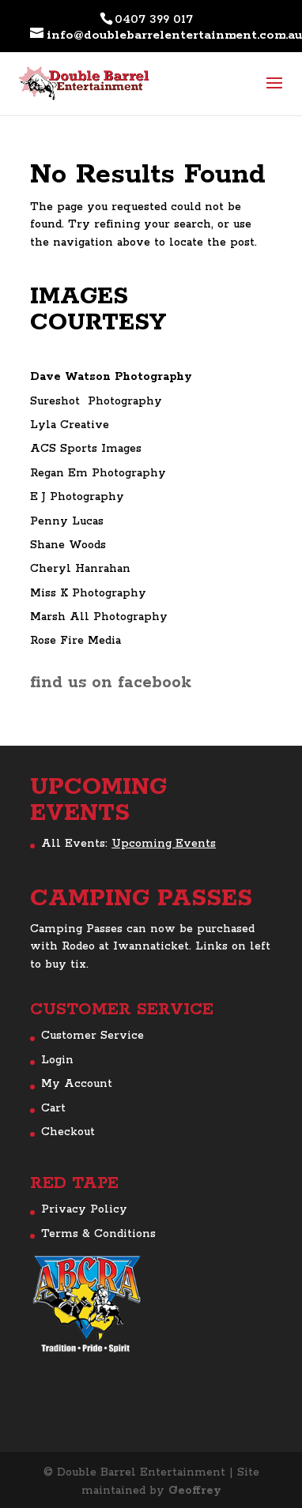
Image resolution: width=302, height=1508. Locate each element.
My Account (76, 1084)
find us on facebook (110, 682)
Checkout (68, 1132)
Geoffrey (194, 1491)
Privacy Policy (84, 1209)
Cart (53, 1108)
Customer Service (92, 1036)
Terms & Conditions (98, 1234)
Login (57, 1060)
